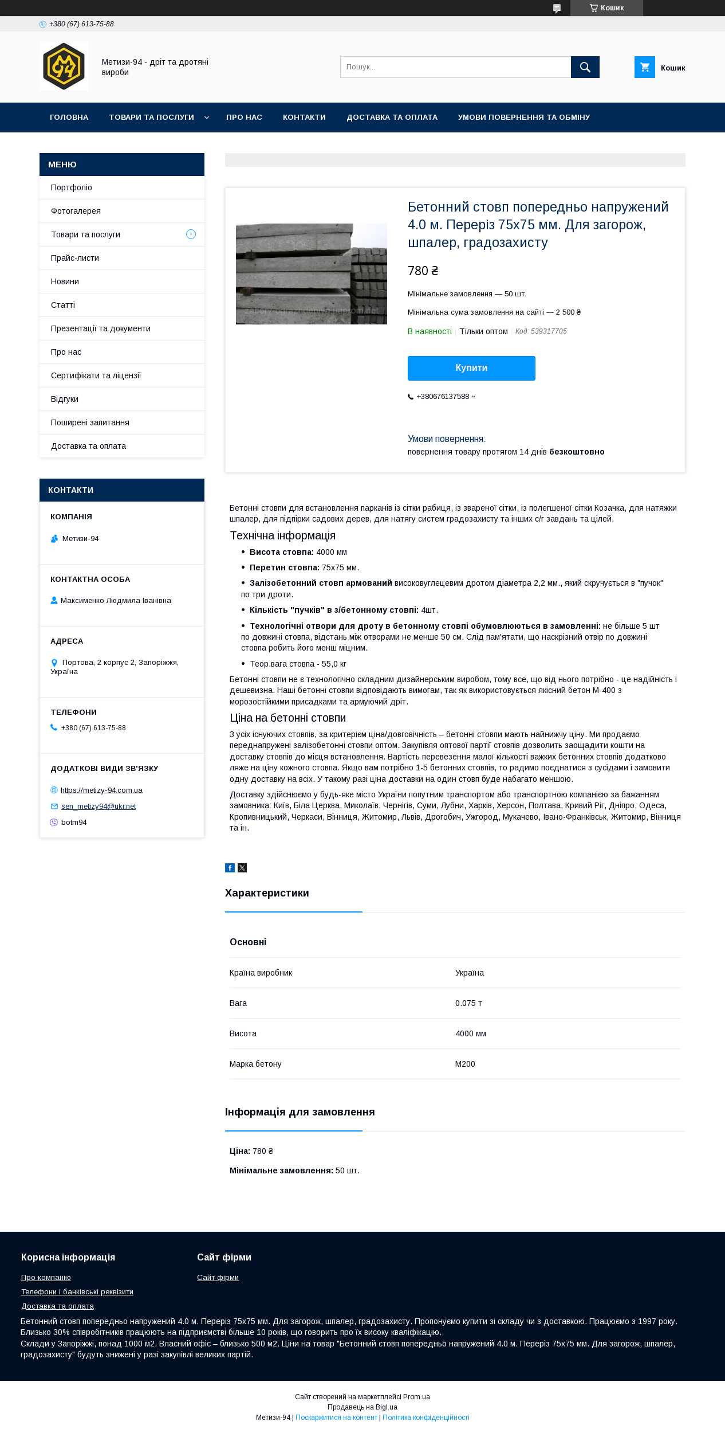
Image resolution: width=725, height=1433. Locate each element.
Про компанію (46, 1277)
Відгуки (64, 399)
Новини (65, 281)
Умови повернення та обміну (524, 117)
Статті (63, 305)
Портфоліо (71, 187)
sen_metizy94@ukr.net (98, 806)
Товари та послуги (151, 117)
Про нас (244, 117)
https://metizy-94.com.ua (102, 789)
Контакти (304, 117)
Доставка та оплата (392, 117)
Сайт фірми (218, 1277)
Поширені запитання (90, 422)
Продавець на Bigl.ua (362, 1407)
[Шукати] (585, 67)
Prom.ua (416, 1397)
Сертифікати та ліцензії (96, 375)
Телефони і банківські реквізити (77, 1291)
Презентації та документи (101, 328)
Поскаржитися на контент (336, 1418)
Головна (69, 117)
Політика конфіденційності (426, 1418)
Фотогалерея (76, 211)
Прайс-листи (75, 258)
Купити (472, 368)
